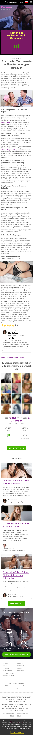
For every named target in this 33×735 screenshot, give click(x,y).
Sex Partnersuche (7, 670)
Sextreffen (5, 663)
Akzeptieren (17, 732)
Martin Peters (13, 333)
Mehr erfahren (16, 448)
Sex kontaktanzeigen (8, 673)
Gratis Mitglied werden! (16, 654)
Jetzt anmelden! (12, 2)
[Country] (26, 2)
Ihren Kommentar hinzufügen (12, 358)
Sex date (19, 668)
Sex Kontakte (5, 668)
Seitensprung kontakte (8, 675)
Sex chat (4, 665)
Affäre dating (20, 665)
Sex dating (20, 663)
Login (21, 2)
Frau (23, 49)
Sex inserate (20, 670)
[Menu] (31, 2)
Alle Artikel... (16, 603)
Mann (9, 49)
